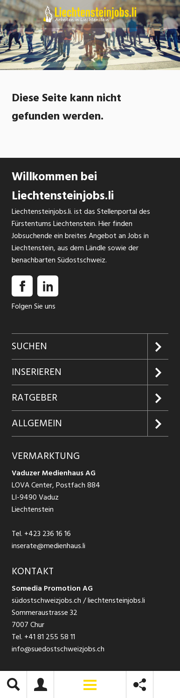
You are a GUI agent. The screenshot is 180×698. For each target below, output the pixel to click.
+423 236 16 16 (47, 534)
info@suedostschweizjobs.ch (58, 649)
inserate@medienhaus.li (48, 546)
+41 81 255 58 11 (49, 637)
